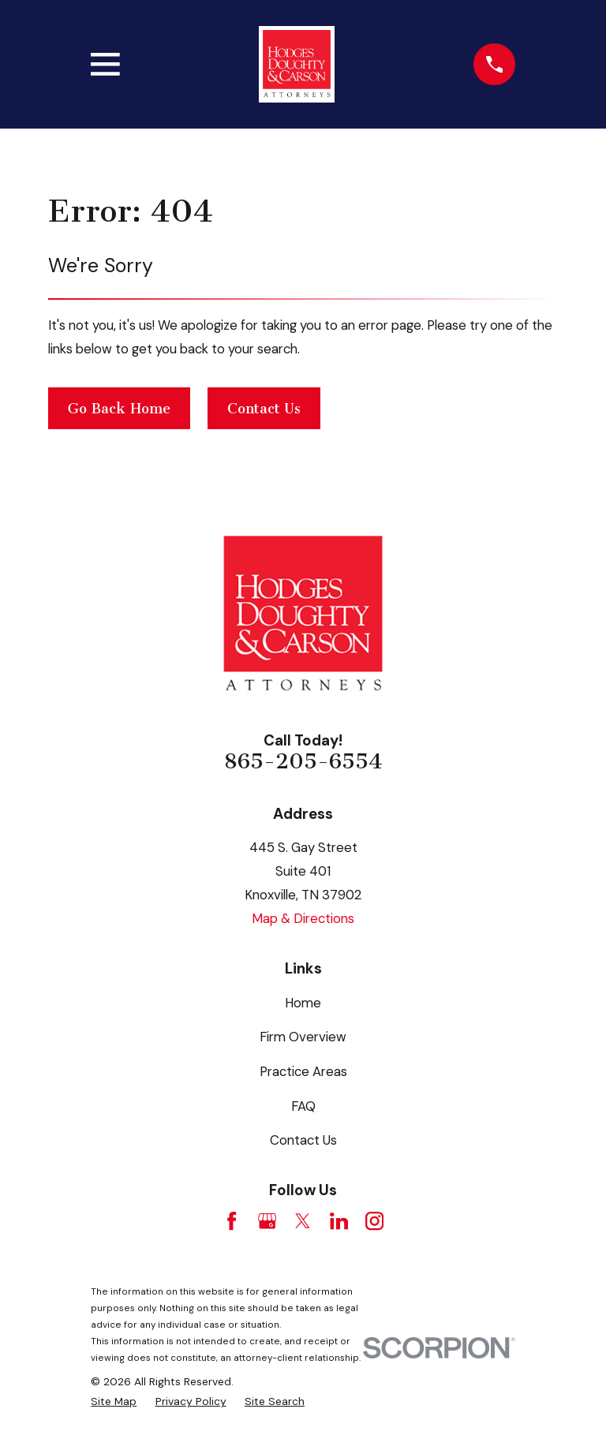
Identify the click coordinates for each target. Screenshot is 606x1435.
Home (303, 1002)
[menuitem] (114, 1401)
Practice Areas (303, 1071)
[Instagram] (374, 1221)
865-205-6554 (303, 761)
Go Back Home (119, 408)
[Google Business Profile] (267, 1221)
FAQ (303, 1106)
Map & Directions (303, 918)
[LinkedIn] (339, 1221)
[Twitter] (303, 1221)
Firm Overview (303, 1036)
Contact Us (264, 408)
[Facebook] (232, 1221)
